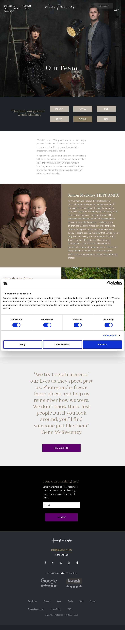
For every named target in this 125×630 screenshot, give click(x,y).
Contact (103, 6)
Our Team (82, 119)
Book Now (9, 11)
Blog (27, 8)
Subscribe (61, 517)
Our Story (59, 109)
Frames (59, 119)
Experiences (11, 5)
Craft (7, 8)
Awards (83, 109)
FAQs (106, 109)
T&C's (70, 609)
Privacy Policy (56, 609)
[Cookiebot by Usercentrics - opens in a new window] (109, 283)
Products (26, 5)
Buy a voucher (61, 448)
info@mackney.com (61, 549)
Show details (109, 335)
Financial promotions (35, 609)
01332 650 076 (61, 555)
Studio (17, 8)
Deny (22, 344)
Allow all (102, 344)
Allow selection (62, 344)
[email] (61, 505)
